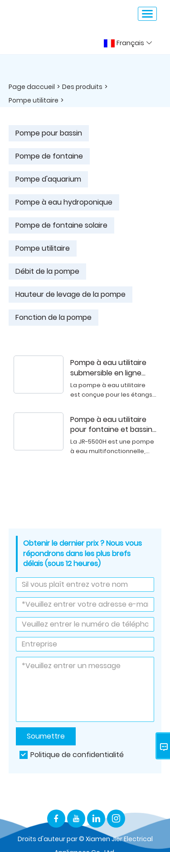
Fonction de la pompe (53, 317)
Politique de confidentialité (77, 754)
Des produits (82, 86)
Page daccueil (32, 86)
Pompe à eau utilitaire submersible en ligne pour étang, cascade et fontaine (111, 368)
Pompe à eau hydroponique (63, 202)
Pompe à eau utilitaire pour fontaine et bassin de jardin (111, 425)
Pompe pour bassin (48, 133)
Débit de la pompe (47, 271)
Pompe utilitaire (33, 100)
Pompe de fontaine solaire (61, 225)
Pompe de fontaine (49, 156)
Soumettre (46, 736)
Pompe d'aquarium (48, 179)
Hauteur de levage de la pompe (70, 294)
